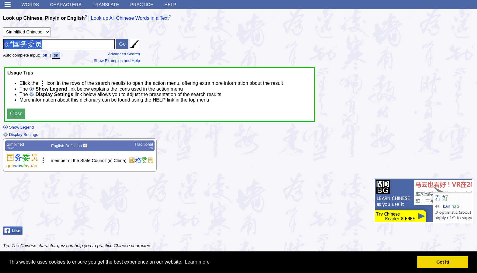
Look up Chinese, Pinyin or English (44, 18)
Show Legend (18, 127)
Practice (141, 4)
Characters (65, 4)
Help (170, 4)
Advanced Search (124, 54)
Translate (105, 4)
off (45, 55)
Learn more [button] (197, 261)
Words (30, 4)
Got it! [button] (443, 262)
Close (16, 113)
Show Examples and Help (117, 60)
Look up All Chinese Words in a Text (130, 18)
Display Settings (20, 134)
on (56, 55)
